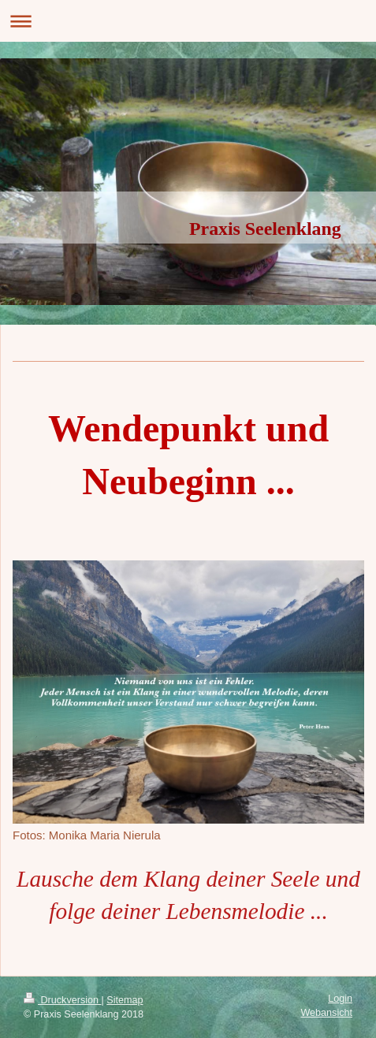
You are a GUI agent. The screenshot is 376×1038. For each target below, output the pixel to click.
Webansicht (326, 1012)
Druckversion (62, 1000)
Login (340, 998)
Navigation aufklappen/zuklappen (188, 21)
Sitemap (124, 1000)
